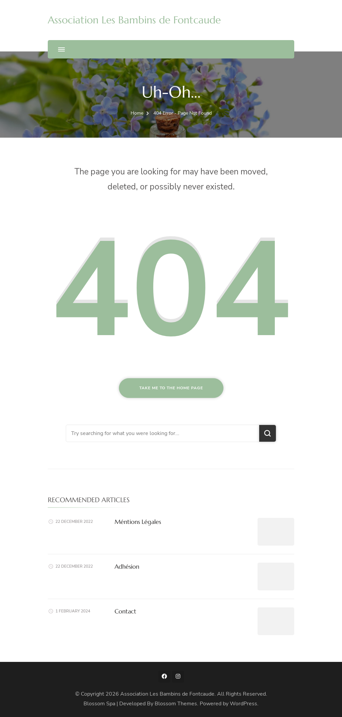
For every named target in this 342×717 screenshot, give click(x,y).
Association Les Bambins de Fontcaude (134, 20)
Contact (125, 611)
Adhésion (127, 566)
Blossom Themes (176, 703)
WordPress (243, 703)
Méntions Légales (138, 522)
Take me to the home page (171, 388)
